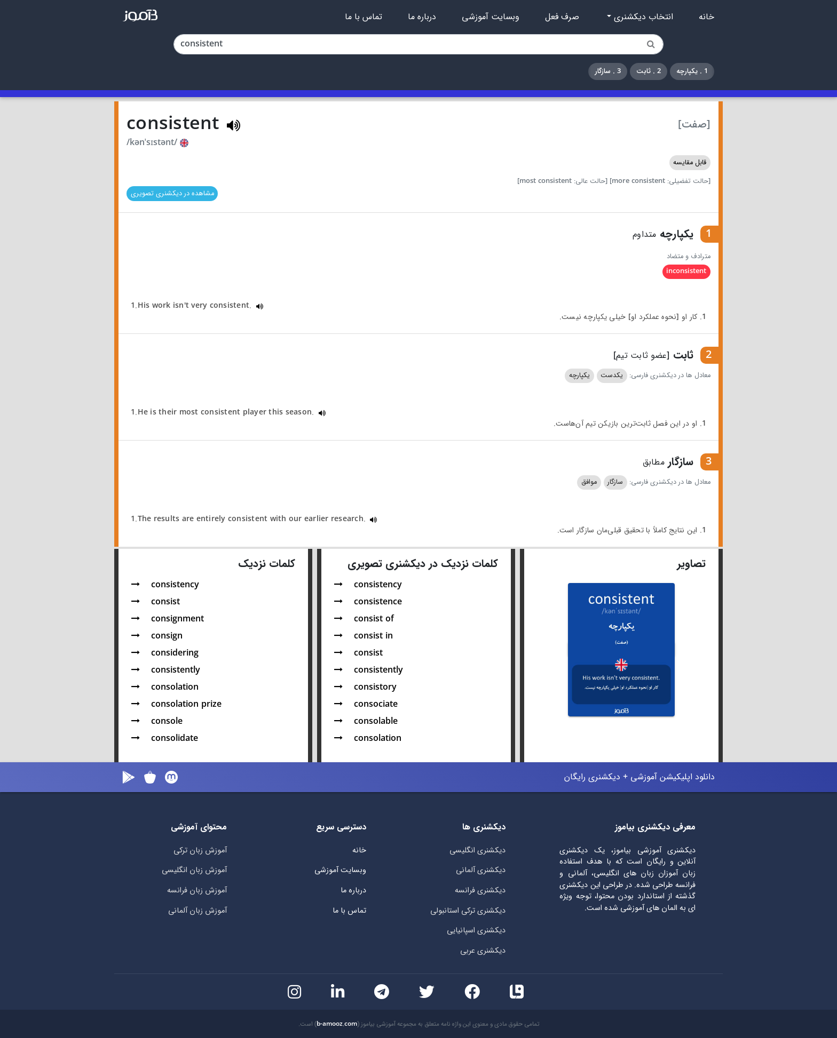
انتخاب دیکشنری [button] (642, 17)
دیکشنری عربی (483, 951)
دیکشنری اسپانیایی (476, 930)
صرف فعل (562, 17)
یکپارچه (579, 375)
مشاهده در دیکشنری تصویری (172, 193)
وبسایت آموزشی (490, 17)
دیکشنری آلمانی (481, 870)
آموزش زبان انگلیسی (194, 870)
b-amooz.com (337, 1024)
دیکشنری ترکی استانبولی (468, 911)
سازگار (615, 482)
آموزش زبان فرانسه (197, 890)
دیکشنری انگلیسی (477, 850)
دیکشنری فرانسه (480, 890)
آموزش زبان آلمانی (197, 911)
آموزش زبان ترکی (200, 850)
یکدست (612, 375)
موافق (589, 482)
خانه (706, 17)
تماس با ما (363, 17)
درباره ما (422, 17)
